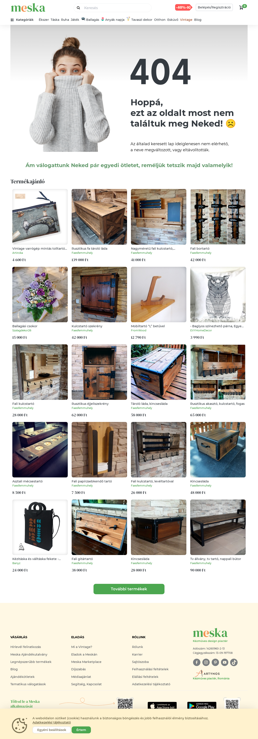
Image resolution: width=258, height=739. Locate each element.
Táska (55, 20)
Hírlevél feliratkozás (25, 647)
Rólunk (137, 647)
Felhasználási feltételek (150, 669)
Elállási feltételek (145, 677)
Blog (198, 20)
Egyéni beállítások (51, 730)
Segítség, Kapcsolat (86, 684)
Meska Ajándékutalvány (28, 654)
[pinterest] (215, 662)
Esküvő (172, 20)
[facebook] (196, 662)
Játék (75, 20)
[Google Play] (162, 706)
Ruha (65, 20)
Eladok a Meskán (84, 654)
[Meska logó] (220, 635)
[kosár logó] (241, 7)
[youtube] (224, 662)
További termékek (129, 589)
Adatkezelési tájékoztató (151, 684)
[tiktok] (234, 662)
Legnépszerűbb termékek (31, 662)
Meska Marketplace (86, 662)
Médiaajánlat (81, 677)
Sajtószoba (140, 662)
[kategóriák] (24, 19)
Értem (81, 730)
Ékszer (44, 20)
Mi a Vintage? (81, 647)
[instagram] (206, 662)
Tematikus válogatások (28, 684)
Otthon (160, 20)
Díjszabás (78, 669)
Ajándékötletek (22, 677)
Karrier (137, 654)
